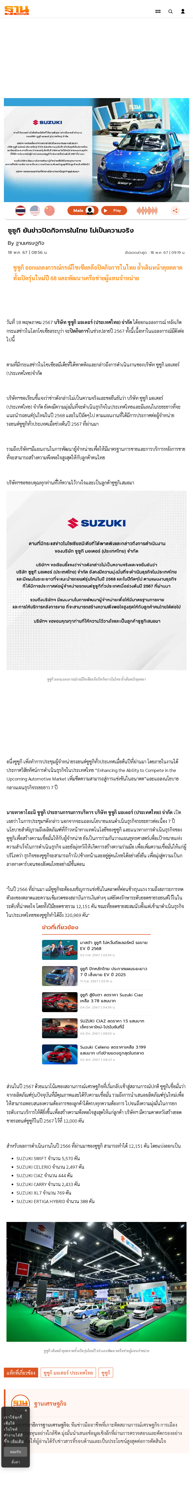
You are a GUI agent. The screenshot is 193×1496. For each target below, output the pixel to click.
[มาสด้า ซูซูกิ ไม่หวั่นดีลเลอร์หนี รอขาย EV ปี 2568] (96, 950)
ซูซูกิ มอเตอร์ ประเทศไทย (68, 1373)
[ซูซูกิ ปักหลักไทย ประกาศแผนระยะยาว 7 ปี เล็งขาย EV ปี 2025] (96, 976)
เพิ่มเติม (17, 1441)
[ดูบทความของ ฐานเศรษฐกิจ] (97, 1421)
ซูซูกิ (105, 1373)
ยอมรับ (15, 1452)
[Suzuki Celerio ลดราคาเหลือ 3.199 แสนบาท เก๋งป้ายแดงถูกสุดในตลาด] (96, 1054)
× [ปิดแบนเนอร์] (26, 1410)
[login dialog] (182, 11)
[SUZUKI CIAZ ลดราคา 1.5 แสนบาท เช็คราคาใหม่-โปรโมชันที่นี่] (96, 1028)
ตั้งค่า (15, 1462)
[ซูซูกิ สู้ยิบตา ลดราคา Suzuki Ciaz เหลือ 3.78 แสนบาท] (96, 1002)
